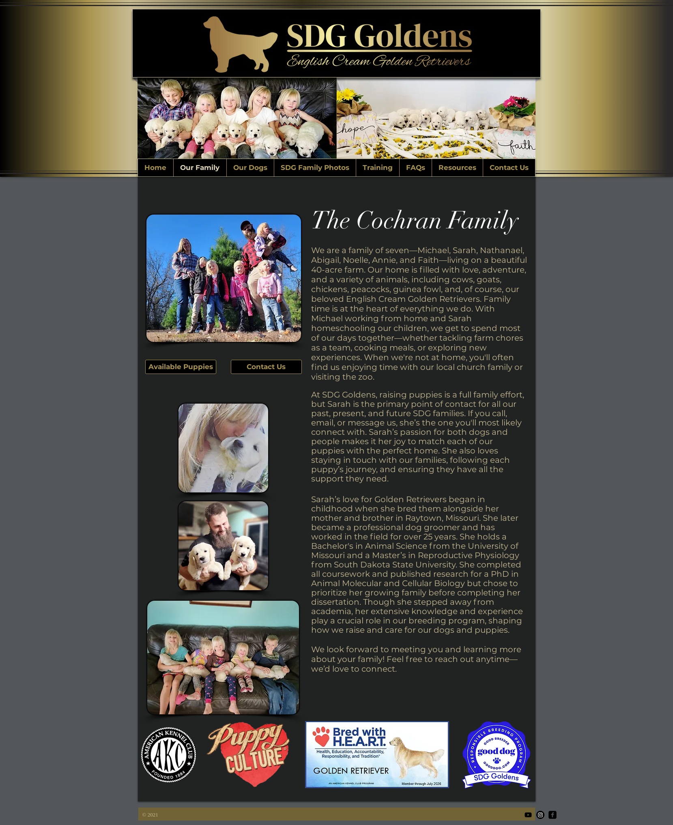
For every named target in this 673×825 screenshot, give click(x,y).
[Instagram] (540, 815)
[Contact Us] (266, 367)
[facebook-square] (552, 815)
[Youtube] (528, 815)
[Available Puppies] (180, 367)
